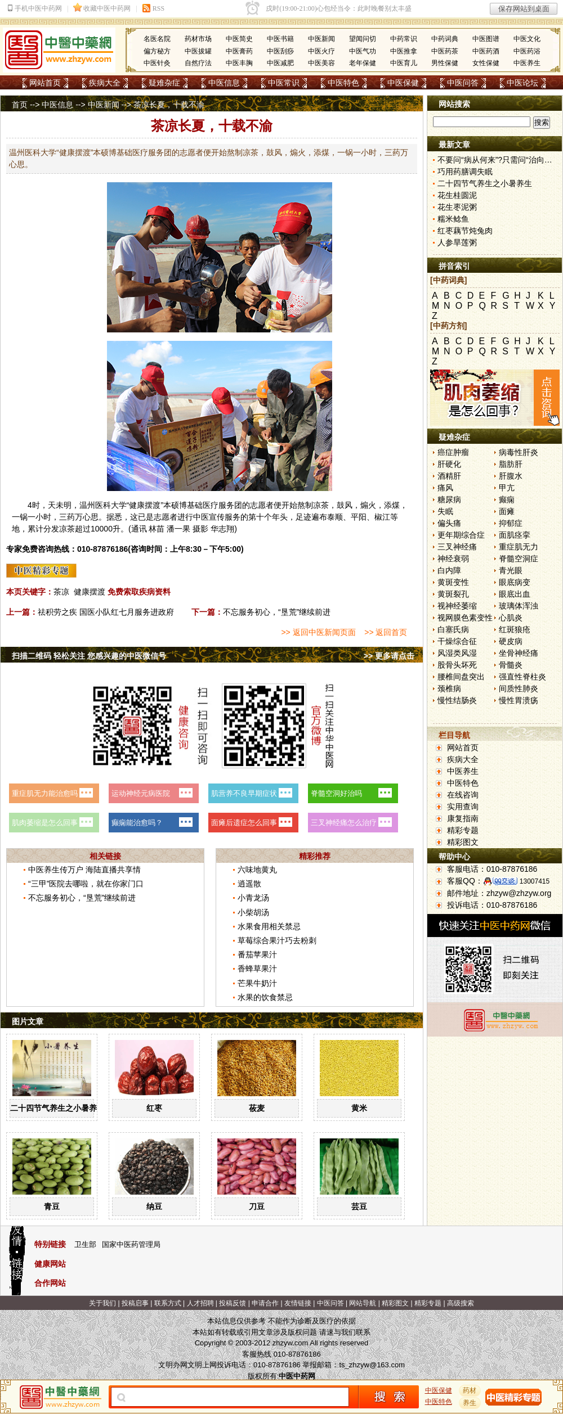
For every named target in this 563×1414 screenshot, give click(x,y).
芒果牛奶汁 (257, 983)
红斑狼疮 (514, 629)
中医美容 (321, 63)
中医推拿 (403, 51)
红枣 (154, 1108)
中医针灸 (157, 63)
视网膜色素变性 (465, 617)
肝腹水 (510, 475)
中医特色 (343, 82)
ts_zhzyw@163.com (372, 1365)
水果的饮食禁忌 (265, 997)
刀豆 (257, 1206)
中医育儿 (403, 63)
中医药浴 (526, 51)
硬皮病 (510, 641)
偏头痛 (449, 523)
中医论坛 (522, 82)
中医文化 (526, 39)
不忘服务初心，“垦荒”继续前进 (276, 611)
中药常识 (403, 39)
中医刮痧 (280, 51)
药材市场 (198, 39)
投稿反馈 (232, 1303)
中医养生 (526, 63)
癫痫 (507, 499)
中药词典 (444, 39)
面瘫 (507, 511)
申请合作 (265, 1303)
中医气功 (362, 51)
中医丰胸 (239, 63)
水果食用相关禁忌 (269, 926)
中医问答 (463, 82)
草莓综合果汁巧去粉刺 (277, 940)
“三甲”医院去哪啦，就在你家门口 (86, 883)
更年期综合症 (461, 534)
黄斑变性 (453, 582)
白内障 (449, 570)
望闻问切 (362, 39)
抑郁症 (510, 523)
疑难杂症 (164, 82)
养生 (470, 1403)
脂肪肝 (510, 464)
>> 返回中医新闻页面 (318, 632)
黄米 (359, 1108)
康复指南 (463, 818)
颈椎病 (449, 688)
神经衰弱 (453, 558)
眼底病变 (514, 582)
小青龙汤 (253, 897)
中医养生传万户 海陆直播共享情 (84, 869)
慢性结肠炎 (457, 700)
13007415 (534, 881)
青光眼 (510, 570)
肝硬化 (449, 464)
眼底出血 (514, 593)
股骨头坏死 (457, 664)
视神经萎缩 (457, 605)
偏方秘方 (157, 51)
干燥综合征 (457, 641)
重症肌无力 (518, 546)
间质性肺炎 (518, 688)
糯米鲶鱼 (453, 218)
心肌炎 (510, 617)
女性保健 (485, 63)
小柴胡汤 (253, 912)
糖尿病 (449, 499)
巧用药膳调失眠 (465, 171)
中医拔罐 (198, 51)
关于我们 (102, 1303)
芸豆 (359, 1206)
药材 (470, 1390)
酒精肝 (449, 475)
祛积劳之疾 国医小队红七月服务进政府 (106, 611)
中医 (201, 516)
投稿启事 (135, 1303)
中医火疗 (321, 51)
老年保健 (362, 63)
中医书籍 (280, 39)
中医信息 (224, 82)
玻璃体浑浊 (518, 605)
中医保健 (403, 82)
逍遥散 (249, 883)
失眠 (445, 511)
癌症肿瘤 (453, 452)
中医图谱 (485, 39)
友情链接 (297, 1303)
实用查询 (463, 806)
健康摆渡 (89, 591)
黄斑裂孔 (453, 593)
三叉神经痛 (457, 546)
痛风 (445, 487)
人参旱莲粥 (457, 242)
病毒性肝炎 (518, 452)
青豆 (52, 1206)
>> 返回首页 (385, 632)
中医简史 (239, 39)
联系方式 (167, 1303)
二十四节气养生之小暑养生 (57, 1108)
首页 (20, 104)
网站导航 (362, 1303)
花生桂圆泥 (457, 195)
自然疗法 (198, 63)
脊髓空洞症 (518, 558)
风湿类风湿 (457, 653)
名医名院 (157, 39)
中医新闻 (321, 39)
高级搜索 (460, 1303)
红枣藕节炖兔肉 (465, 230)
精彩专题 (463, 830)
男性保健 (444, 63)
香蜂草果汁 (257, 968)
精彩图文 (463, 841)
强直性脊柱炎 (522, 676)
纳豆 (154, 1206)
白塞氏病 (453, 629)
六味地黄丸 (257, 869)
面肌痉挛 (514, 534)
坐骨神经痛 (518, 653)
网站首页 (45, 82)
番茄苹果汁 (257, 954)
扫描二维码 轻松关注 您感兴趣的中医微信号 (89, 655)
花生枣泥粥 (457, 206)
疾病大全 (104, 82)
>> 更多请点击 (389, 655)
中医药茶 (444, 51)
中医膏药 (239, 51)
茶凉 (61, 591)
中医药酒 (485, 51)
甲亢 (507, 487)
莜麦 (257, 1108)
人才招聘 (200, 1303)
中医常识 (284, 82)
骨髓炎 (510, 664)
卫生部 (85, 1244)
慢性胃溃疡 (518, 700)
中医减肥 (280, 63)
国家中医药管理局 (131, 1244)
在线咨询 (463, 794)
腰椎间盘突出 (461, 676)
